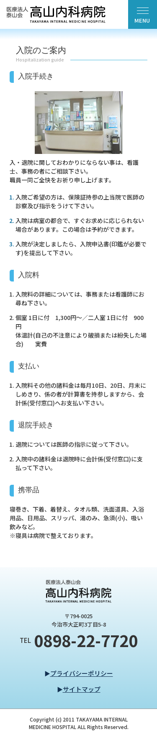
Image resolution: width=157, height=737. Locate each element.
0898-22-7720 (86, 640)
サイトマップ (81, 689)
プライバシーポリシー (81, 673)
